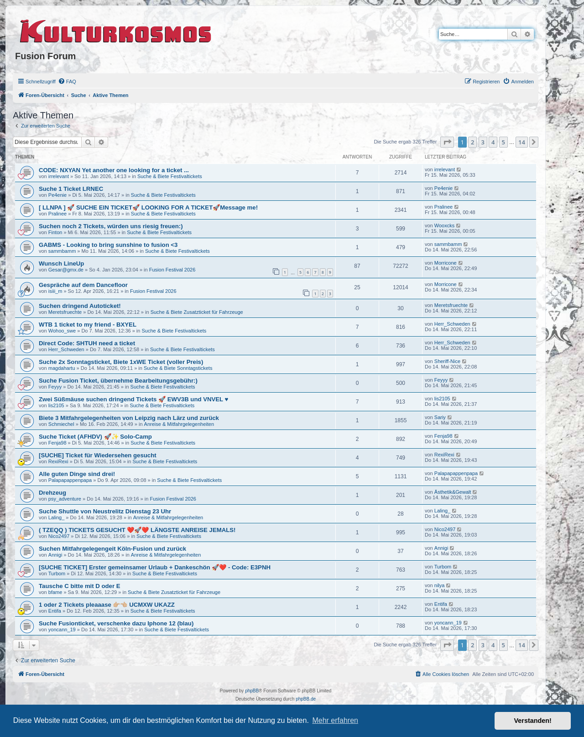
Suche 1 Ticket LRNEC (71, 188)
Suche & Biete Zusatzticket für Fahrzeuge (197, 312)
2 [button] (472, 142)
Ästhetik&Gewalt (452, 492)
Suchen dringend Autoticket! (80, 305)
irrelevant (58, 176)
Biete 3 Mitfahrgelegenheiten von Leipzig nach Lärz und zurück (129, 418)
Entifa (54, 611)
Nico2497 (58, 536)
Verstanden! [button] (533, 720)
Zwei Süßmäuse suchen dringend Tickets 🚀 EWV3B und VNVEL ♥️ (133, 399)
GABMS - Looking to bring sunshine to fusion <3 (108, 244)
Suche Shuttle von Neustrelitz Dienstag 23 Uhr (105, 511)
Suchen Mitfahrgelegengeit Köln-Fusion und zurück (112, 548)
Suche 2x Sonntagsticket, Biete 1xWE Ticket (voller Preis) (121, 361)
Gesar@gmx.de (65, 269)
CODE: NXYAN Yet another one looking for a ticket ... (114, 170)
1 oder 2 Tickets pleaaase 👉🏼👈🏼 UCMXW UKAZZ (107, 604)
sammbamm (62, 251)
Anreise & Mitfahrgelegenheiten (179, 424)
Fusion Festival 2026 (172, 269)
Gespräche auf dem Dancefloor (83, 284)
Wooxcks (444, 225)
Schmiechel (61, 424)
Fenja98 (57, 442)
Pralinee (57, 213)
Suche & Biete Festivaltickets (169, 176)
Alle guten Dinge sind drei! (77, 474)
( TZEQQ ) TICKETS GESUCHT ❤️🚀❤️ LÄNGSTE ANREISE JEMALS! (137, 530)
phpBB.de (306, 698)
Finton (55, 232)
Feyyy (55, 386)
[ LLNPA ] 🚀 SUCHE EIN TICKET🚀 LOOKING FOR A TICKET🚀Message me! (148, 207)
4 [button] (493, 142)
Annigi (55, 555)
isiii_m (55, 291)
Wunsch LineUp (61, 263)
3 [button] (483, 142)
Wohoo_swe (62, 330)
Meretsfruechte (65, 312)
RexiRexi (58, 461)
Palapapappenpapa (70, 480)
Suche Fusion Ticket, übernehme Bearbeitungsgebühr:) (118, 380)
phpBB (252, 690)
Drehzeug (52, 492)
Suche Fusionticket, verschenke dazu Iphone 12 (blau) (116, 623)
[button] (447, 142)
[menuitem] (67, 81)
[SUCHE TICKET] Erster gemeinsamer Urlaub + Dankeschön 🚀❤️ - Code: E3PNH (155, 567)
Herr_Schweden (452, 324)
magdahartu (61, 368)
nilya (439, 585)
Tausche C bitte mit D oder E (79, 586)
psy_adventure (64, 499)
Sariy (440, 417)
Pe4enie (57, 195)
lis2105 (56, 405)
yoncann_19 (62, 629)
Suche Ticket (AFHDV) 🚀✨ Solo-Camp (95, 436)
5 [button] (503, 142)
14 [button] (521, 142)
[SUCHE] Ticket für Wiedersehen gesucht (97, 455)
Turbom (57, 573)
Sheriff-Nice (447, 361)
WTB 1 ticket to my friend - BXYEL (87, 324)
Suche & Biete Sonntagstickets (178, 368)
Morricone (445, 263)
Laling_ (56, 517)
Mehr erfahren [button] (335, 720)
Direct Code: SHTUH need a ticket (87, 343)
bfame (55, 592)
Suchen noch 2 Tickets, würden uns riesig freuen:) (111, 226)
